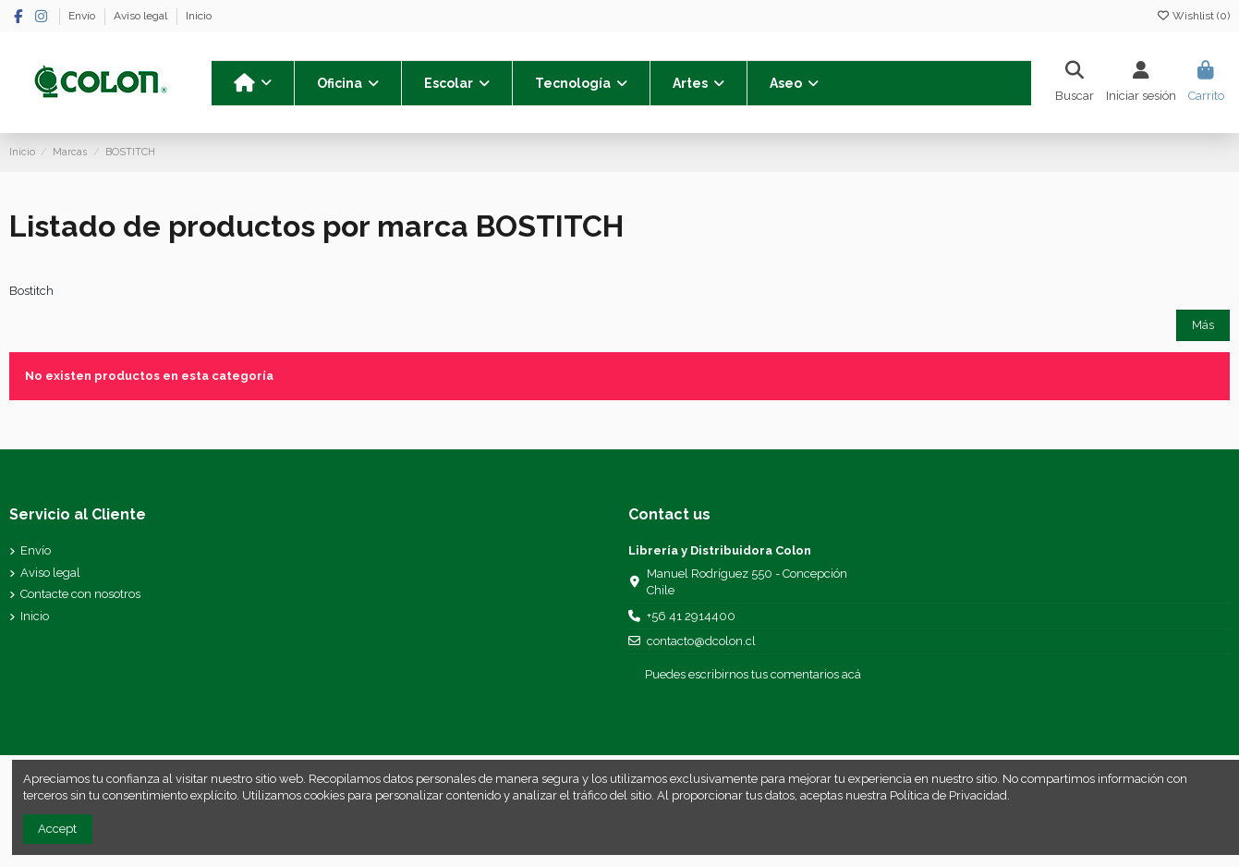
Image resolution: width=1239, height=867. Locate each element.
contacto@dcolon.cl (701, 641)
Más (1203, 325)
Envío (83, 15)
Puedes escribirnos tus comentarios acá (753, 674)
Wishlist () (1193, 15)
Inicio (199, 15)
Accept (57, 829)
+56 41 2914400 (691, 616)
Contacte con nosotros (80, 594)
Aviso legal (142, 15)
